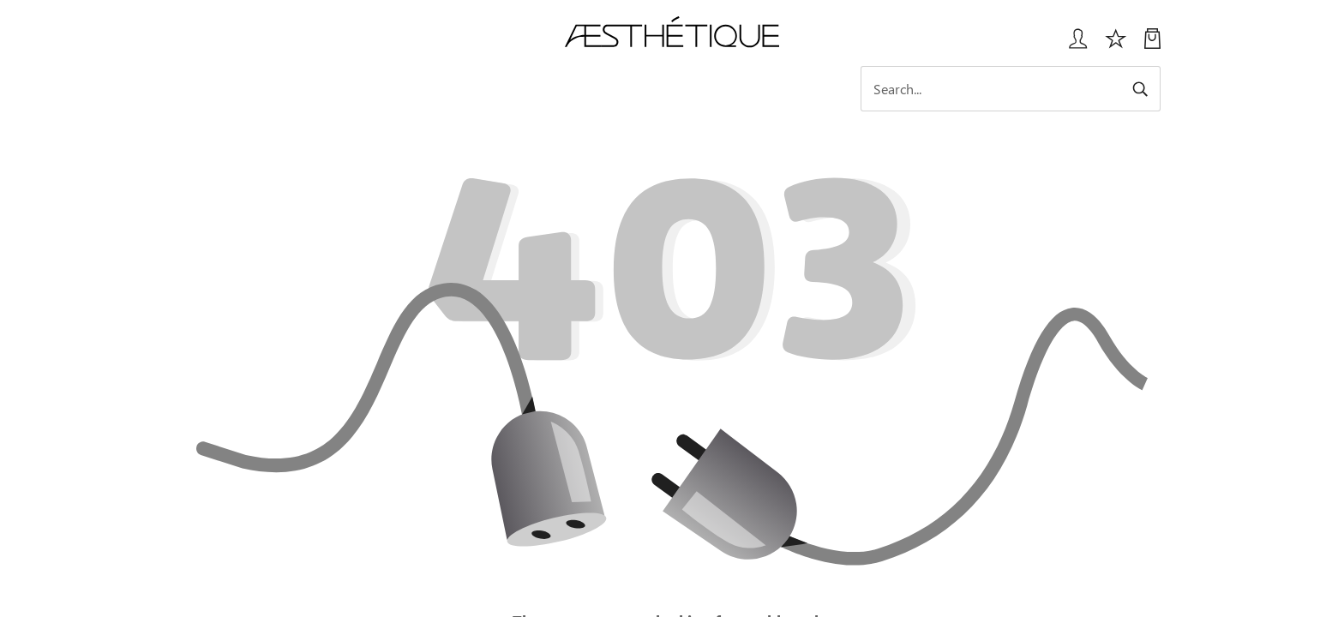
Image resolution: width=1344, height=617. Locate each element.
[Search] (1011, 88)
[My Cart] (1152, 45)
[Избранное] (1116, 45)
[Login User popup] (1072, 45)
